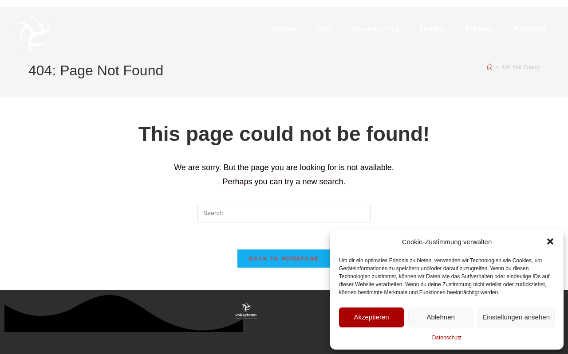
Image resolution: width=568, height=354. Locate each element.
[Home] (490, 67)
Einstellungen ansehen (516, 317)
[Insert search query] (284, 213)
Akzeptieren (371, 317)
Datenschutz (447, 338)
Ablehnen (440, 317)
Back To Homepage (284, 258)
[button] (550, 241)
